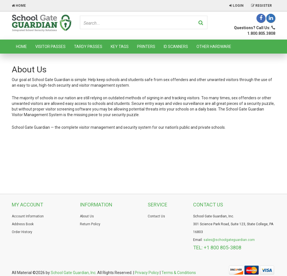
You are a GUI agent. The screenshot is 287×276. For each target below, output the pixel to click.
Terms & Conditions (178, 272)
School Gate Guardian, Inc (73, 272)
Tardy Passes (88, 46)
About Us (87, 216)
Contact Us (156, 216)
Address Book (23, 224)
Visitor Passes (50, 46)
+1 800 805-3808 (222, 247)
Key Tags (120, 46)
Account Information (28, 216)
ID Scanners (176, 46)
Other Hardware (213, 46)
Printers (146, 46)
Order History (22, 232)
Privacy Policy (147, 272)
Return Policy (90, 224)
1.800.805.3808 (261, 33)
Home (21, 46)
